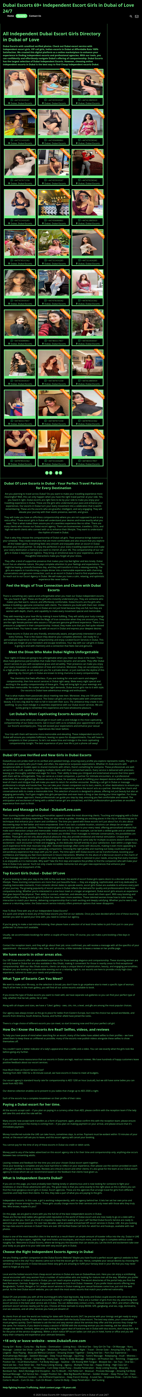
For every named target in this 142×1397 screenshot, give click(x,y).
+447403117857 (55, 340)
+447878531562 (22, 260)
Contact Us (35, 15)
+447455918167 (22, 100)
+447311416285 (22, 140)
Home (10, 15)
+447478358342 (89, 140)
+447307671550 (22, 180)
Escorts (21, 15)
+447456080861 (55, 140)
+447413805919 (89, 100)
